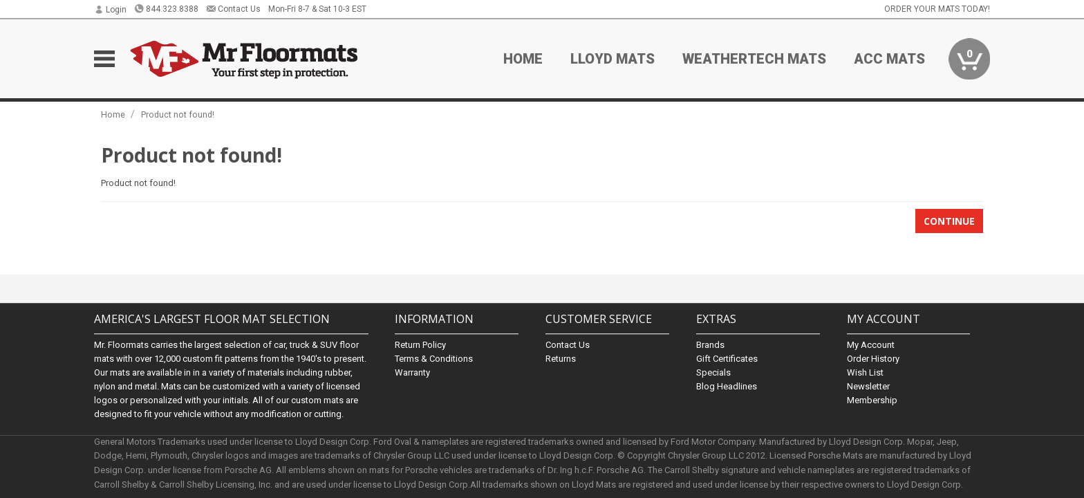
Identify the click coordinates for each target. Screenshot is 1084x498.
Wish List (865, 372)
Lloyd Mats (612, 58)
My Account (871, 345)
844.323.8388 (166, 9)
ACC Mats (889, 58)
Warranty (412, 372)
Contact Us (233, 9)
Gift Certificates (727, 358)
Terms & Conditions (434, 358)
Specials (713, 372)
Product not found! (177, 114)
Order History (873, 358)
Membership (872, 400)
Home (523, 58)
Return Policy (420, 345)
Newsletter (868, 386)
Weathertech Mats (754, 58)
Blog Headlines (726, 386)
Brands (710, 345)
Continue (949, 221)
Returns (560, 358)
